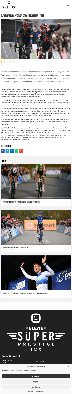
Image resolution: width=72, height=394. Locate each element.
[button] (69, 367)
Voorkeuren (36, 387)
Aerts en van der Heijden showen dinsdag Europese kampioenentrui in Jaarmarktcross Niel (25, 293)
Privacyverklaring (39, 391)
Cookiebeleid (30, 391)
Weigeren (36, 381)
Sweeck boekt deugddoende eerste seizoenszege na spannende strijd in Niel (21, 202)
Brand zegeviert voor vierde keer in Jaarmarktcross (16, 248)
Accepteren (36, 376)
